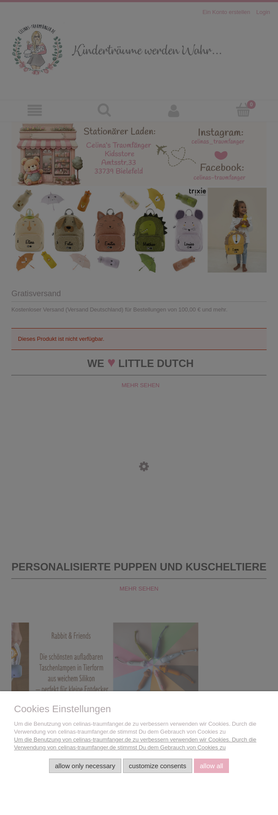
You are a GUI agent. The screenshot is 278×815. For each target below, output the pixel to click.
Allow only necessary (85, 766)
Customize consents (157, 766)
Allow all (211, 766)
